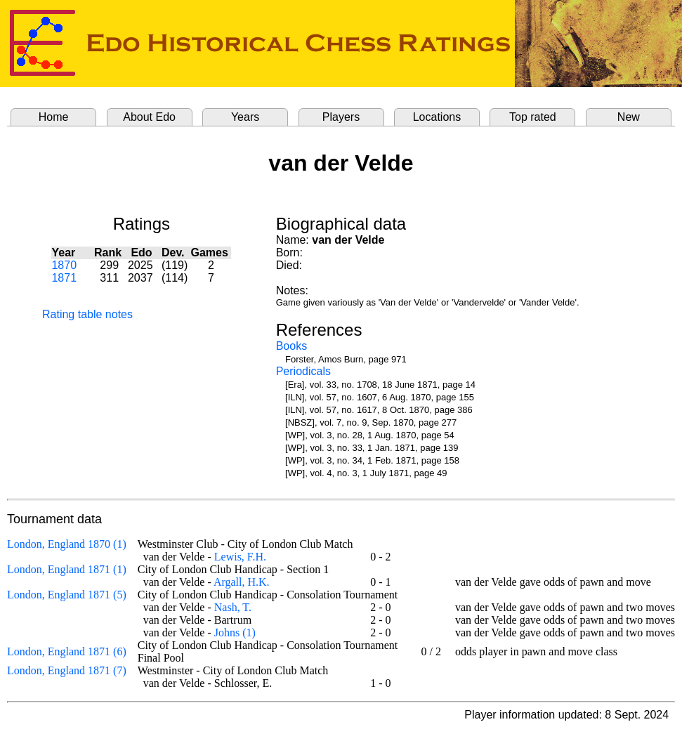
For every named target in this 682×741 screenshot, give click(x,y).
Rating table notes (87, 314)
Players (341, 117)
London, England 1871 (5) (66, 595)
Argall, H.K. (242, 582)
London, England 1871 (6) (66, 651)
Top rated (532, 117)
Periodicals (303, 371)
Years (245, 117)
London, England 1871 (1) (66, 569)
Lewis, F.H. (240, 557)
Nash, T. (232, 607)
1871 (64, 278)
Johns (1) (235, 632)
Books (291, 346)
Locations (437, 117)
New (628, 117)
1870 (64, 265)
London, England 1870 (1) (66, 544)
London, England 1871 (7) (66, 670)
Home (54, 117)
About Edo (149, 117)
